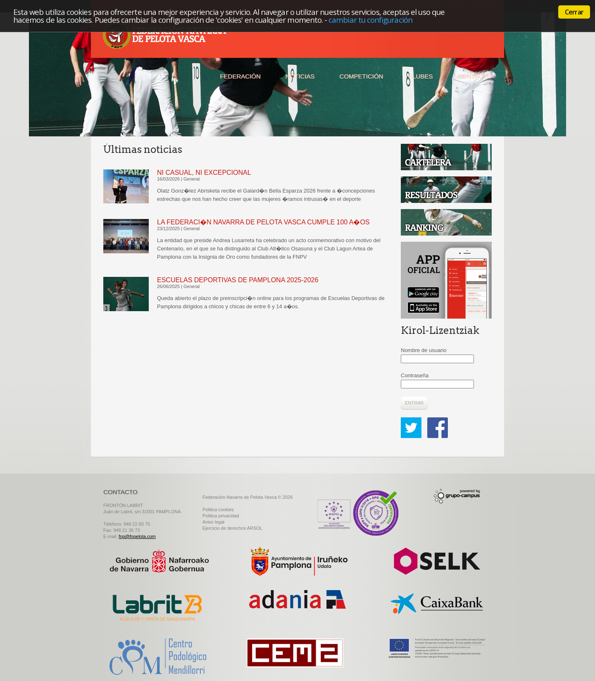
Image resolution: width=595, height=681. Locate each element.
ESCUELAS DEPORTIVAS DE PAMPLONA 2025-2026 (237, 279)
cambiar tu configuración (370, 19)
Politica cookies (218, 509)
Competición (361, 76)
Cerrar (574, 12)
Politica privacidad (220, 515)
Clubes (420, 76)
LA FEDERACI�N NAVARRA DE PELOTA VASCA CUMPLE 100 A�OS (263, 222)
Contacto (474, 76)
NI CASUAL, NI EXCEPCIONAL (204, 172)
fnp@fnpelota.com (137, 536)
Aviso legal (213, 521)
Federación (240, 76)
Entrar (414, 402)
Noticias (300, 76)
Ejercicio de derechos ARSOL (232, 528)
